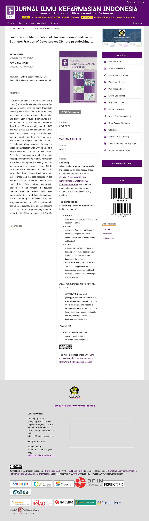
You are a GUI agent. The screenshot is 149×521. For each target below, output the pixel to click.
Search (137, 23)
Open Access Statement (119, 123)
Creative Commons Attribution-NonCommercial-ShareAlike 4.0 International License (73, 181)
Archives (23, 23)
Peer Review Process (118, 75)
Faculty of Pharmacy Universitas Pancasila (74, 406)
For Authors (107, 234)
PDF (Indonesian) (71, 112)
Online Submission (116, 96)
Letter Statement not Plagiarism (122, 143)
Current (10, 23)
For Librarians (107, 238)
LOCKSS (75, 474)
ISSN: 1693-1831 (52, 471)
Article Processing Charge (120, 116)
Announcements (38, 23)
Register (131, 2)
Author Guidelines (116, 109)
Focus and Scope (116, 82)
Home (12, 28)
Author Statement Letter (119, 150)
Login (141, 2)
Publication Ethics (116, 89)
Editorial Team (114, 62)
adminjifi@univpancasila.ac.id (41, 455)
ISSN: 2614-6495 (76, 471)
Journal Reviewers (116, 68)
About (53, 23)
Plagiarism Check (116, 102)
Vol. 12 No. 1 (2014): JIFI (39, 28)
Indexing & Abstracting (118, 137)
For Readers (107, 229)
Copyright (112, 130)
